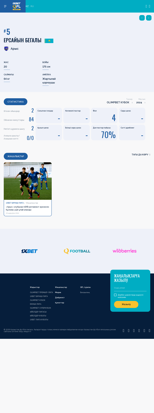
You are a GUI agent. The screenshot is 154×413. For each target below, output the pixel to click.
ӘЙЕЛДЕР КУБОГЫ (38, 316)
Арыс (11, 48)
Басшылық (85, 292)
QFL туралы (85, 287)
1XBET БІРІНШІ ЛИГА (39, 296)
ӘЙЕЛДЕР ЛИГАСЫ (38, 312)
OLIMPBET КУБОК (118, 102)
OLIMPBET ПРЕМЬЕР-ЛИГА (41, 292)
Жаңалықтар (61, 287)
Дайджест (60, 298)
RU (32, 6)
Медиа (58, 292)
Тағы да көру (141, 154)
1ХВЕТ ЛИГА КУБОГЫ (39, 320)
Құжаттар (59, 303)
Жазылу (126, 304)
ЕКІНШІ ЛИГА (35, 304)
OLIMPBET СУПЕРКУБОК (40, 308)
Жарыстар (35, 287)
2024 (139, 102)
